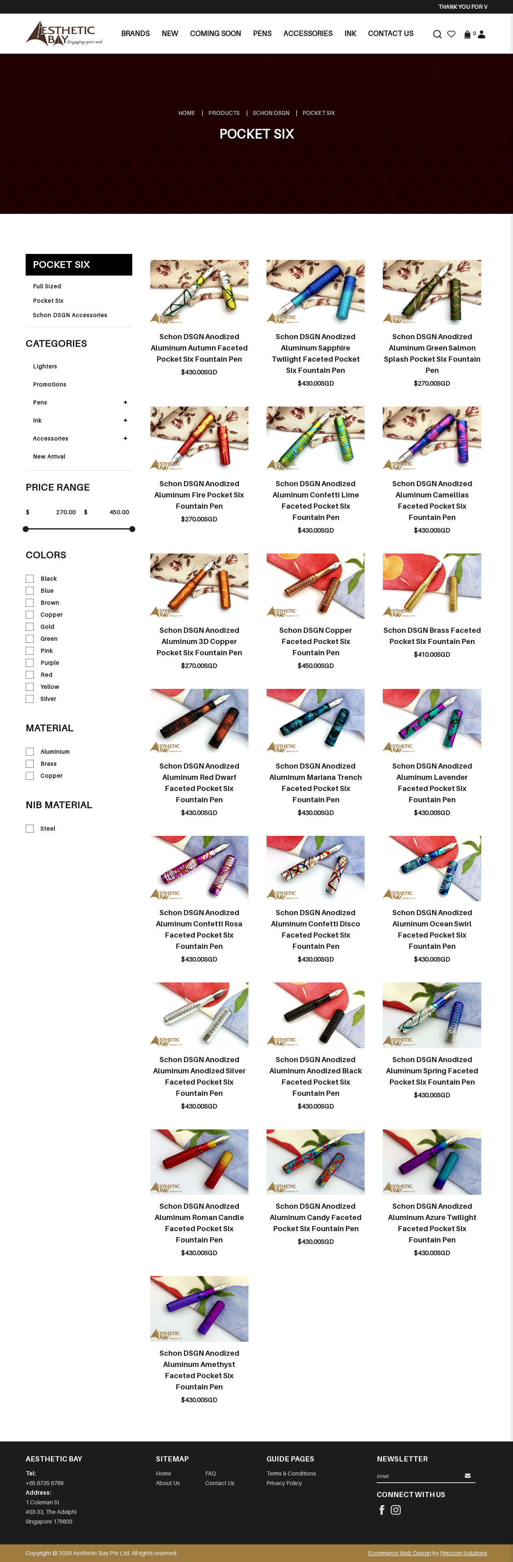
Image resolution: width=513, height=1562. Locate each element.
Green (42, 639)
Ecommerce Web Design (399, 1553)
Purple (42, 663)
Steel (40, 829)
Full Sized (47, 286)
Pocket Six (319, 112)
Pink (39, 651)
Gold (40, 627)
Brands (135, 33)
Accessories (51, 438)
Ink (37, 420)
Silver (41, 699)
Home (186, 112)
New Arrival (49, 456)
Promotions (50, 384)
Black (41, 579)
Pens (40, 402)
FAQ (210, 1473)
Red (39, 675)
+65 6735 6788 (45, 1482)
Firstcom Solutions (463, 1553)
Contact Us (219, 1482)
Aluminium (48, 752)
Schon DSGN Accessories (70, 315)
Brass (41, 764)
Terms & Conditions (291, 1473)
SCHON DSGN (271, 112)
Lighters (45, 366)
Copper (44, 615)
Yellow (42, 687)
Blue (40, 591)
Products (224, 112)
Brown (42, 603)
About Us (168, 1482)
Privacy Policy (284, 1482)
